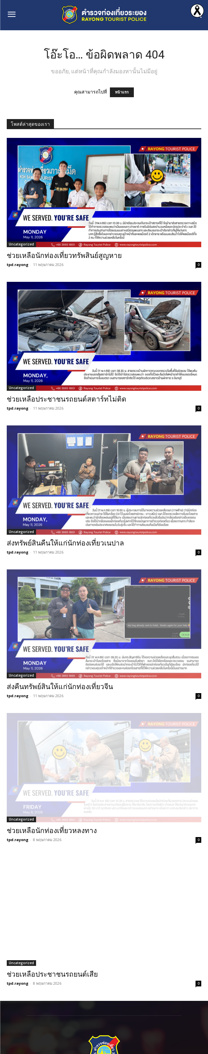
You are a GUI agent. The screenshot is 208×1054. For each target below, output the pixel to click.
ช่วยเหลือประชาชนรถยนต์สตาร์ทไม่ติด (66, 399)
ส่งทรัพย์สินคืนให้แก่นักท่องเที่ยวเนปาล (65, 543)
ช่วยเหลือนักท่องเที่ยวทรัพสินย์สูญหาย (64, 256)
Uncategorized (21, 244)
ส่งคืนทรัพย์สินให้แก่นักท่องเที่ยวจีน (60, 687)
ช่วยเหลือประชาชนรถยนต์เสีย (52, 974)
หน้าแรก (122, 92)
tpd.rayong (17, 264)
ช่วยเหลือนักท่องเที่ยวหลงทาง (52, 831)
